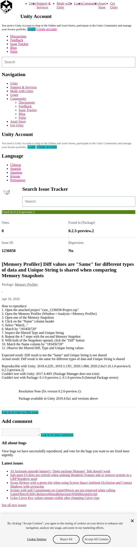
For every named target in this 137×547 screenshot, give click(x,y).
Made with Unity (64, 5)
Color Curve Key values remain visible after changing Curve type (54, 499)
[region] (68, 530)
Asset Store (102, 5)
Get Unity (114, 5)
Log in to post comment (61, 436)
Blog (13, 47)
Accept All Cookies (96, 539)
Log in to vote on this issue (20, 412)
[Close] (132, 520)
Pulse (14, 51)
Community (90, 3)
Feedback (16, 40)
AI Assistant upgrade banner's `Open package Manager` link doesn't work (60, 472)
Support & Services (43, 5)
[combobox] (68, 62)
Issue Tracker (19, 44)
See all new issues (14, 506)
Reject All (66, 539)
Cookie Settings (36, 539)
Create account (46, 29)
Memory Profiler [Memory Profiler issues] (26, 284)
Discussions (18, 36)
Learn (78, 3)
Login (32, 29)
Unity (32, 3)
